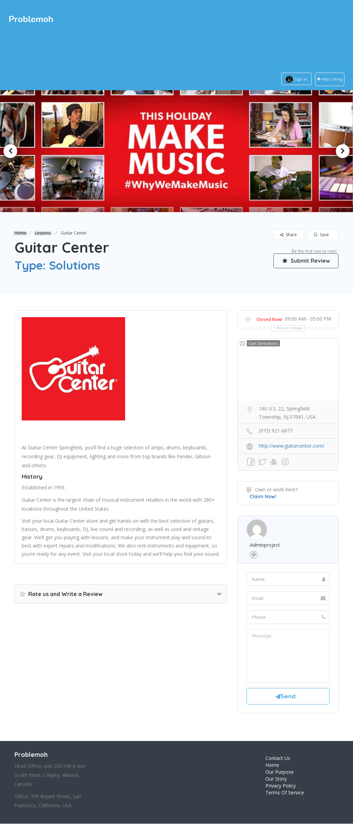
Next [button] (342, 151)
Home (20, 233)
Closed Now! (269, 319)
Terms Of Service (284, 793)
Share (288, 235)
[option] (176, 151)
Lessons (43, 233)
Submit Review (306, 260)
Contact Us (277, 758)
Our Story (276, 779)
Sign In (300, 79)
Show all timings (290, 328)
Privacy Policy (280, 786)
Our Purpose (279, 772)
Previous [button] (10, 151)
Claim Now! (263, 496)
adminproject (265, 545)
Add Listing (329, 79)
